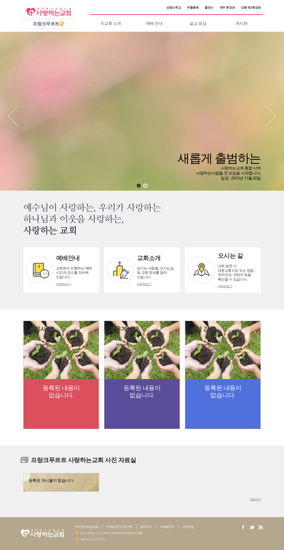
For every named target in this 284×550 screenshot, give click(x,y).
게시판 (241, 23)
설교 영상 (198, 23)
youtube (260, 527)
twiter (251, 527)
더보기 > (255, 499)
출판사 (209, 7)
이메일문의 (167, 526)
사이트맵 (188, 526)
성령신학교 (173, 7)
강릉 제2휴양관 (251, 7)
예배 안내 (154, 23)
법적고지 (146, 526)
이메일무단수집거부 (119, 526)
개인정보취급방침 (86, 526)
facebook (243, 527)
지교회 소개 (111, 23)
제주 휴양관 (227, 7)
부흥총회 (193, 7)
